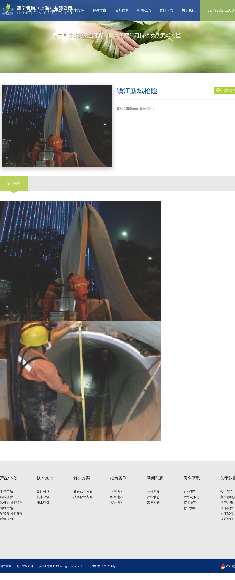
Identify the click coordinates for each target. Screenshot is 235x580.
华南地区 (116, 488)
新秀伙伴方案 (83, 483)
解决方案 (99, 10)
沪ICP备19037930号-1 (104, 566)
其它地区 (116, 494)
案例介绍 (14, 177)
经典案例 (122, 10)
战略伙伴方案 (83, 488)
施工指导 (43, 494)
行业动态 (153, 488)
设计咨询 (43, 483)
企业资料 (190, 483)
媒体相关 (153, 494)
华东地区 (116, 483)
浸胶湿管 (6, 488)
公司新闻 (153, 483)
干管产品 (6, 483)
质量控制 (6, 510)
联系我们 (226, 510)
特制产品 (6, 499)
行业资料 (190, 499)
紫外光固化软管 (11, 494)
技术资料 (190, 494)
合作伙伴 (226, 499)
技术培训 (43, 488)
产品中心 (8, 469)
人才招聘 (226, 505)
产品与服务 (192, 488)
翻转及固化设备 (11, 505)
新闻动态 (144, 10)
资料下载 (166, 10)
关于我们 (188, 10)
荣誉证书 (226, 494)
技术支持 (77, 10)
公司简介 (226, 483)
